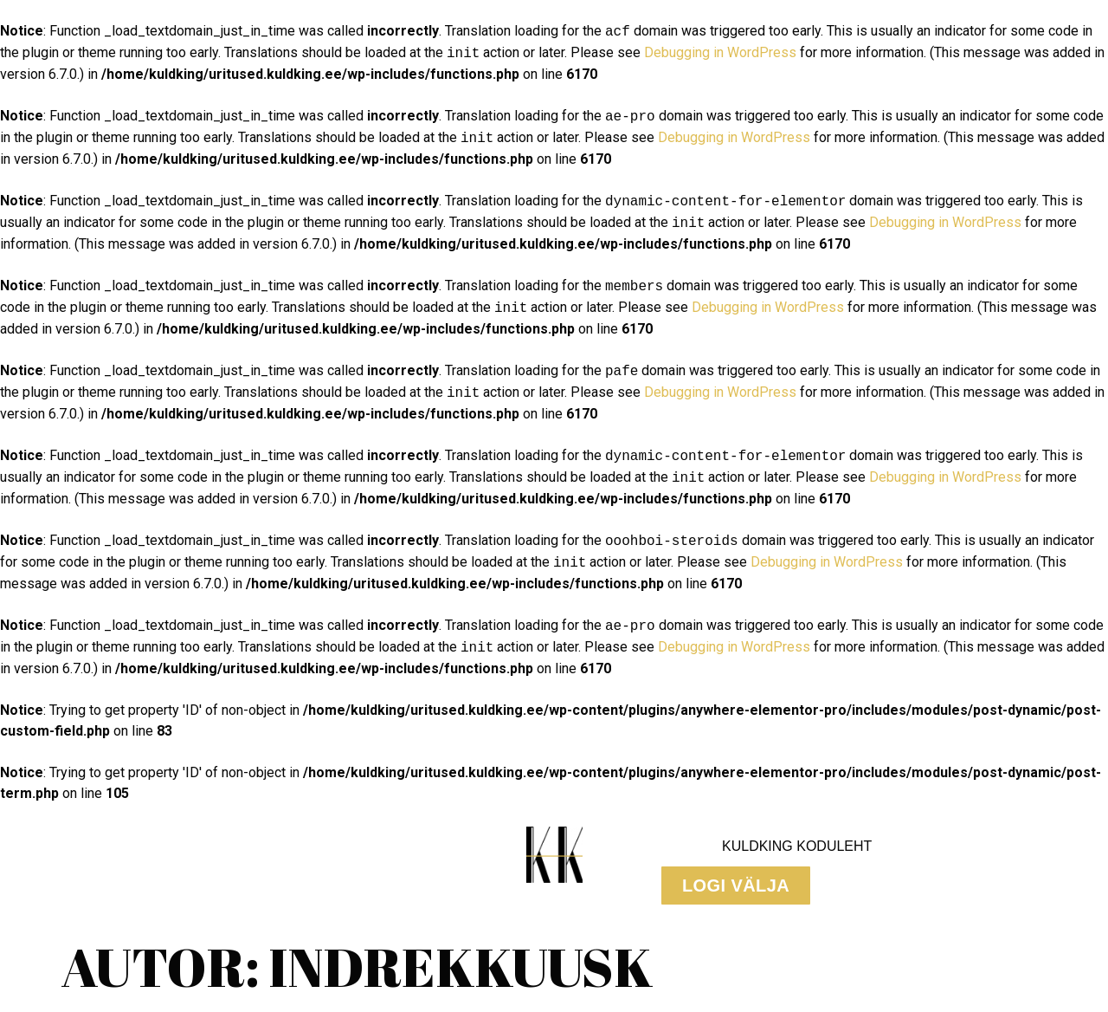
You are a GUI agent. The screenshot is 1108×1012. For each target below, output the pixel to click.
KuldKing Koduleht (797, 846)
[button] (735, 885)
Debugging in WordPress (720, 53)
